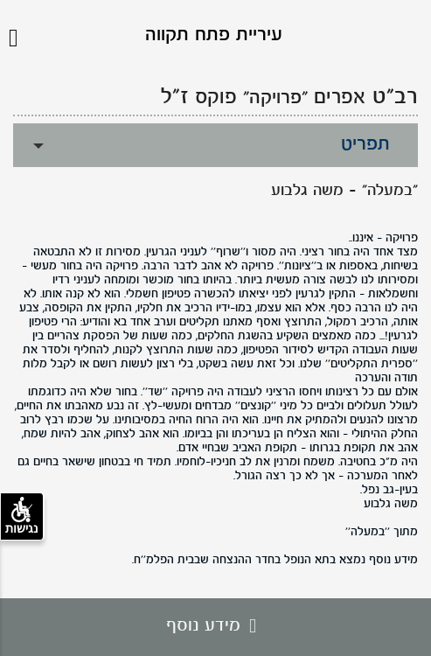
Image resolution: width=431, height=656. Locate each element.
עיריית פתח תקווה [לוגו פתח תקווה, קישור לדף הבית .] (213, 35)
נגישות (21, 516)
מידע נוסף (215, 626)
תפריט (365, 145)
